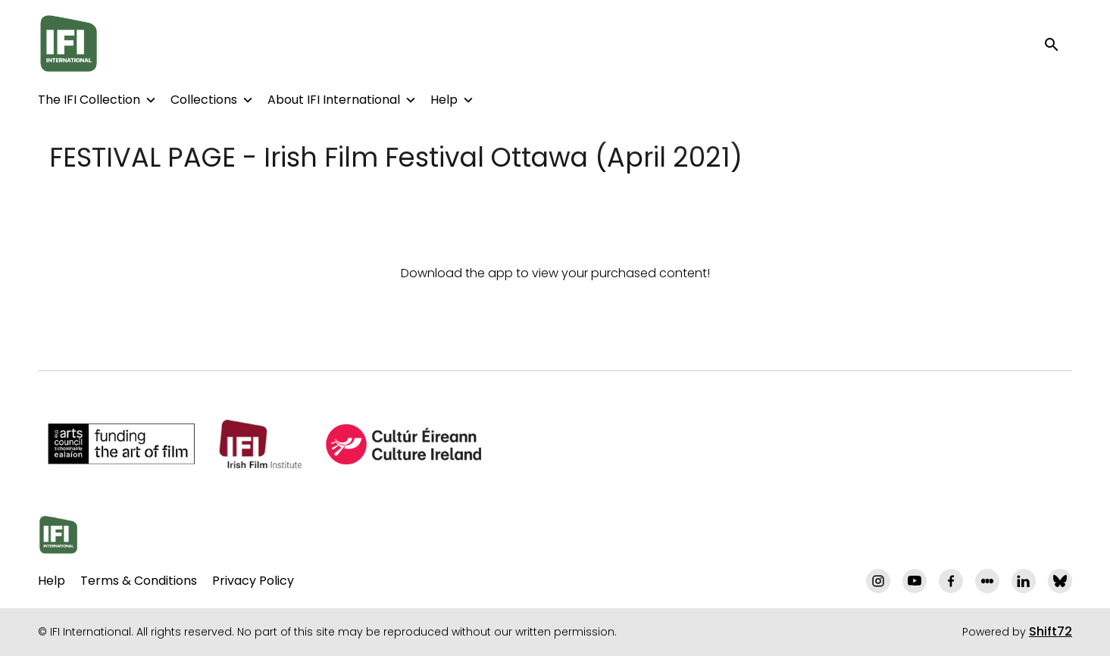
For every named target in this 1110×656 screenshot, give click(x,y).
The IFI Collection (89, 99)
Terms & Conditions (138, 580)
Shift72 (1050, 631)
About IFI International (333, 99)
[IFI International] (58, 535)
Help (444, 99)
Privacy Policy (253, 580)
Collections (203, 99)
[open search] (1058, 43)
